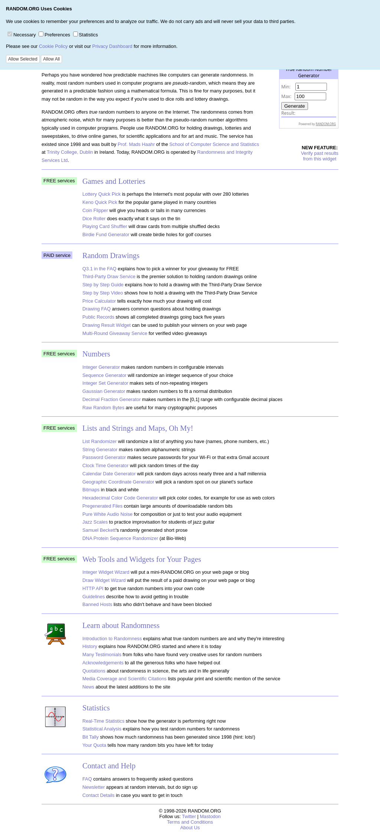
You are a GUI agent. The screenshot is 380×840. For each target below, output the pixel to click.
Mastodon (210, 816)
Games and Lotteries (113, 181)
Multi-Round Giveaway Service (114, 333)
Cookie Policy (53, 46)
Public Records (98, 317)
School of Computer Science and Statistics (214, 144)
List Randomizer (99, 441)
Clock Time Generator (105, 465)
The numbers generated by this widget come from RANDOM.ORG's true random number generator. (308, 109)
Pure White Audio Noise (107, 514)
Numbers (96, 354)
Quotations (93, 671)
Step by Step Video (102, 293)
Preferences (54, 35)
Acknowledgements (103, 662)
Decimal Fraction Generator (111, 399)
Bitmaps (90, 489)
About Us (190, 827)
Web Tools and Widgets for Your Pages (141, 559)
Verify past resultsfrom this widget (319, 156)
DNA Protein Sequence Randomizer (120, 538)
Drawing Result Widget (106, 325)
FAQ (87, 779)
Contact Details (98, 795)
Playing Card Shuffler (104, 226)
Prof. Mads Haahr (136, 144)
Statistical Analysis (101, 729)
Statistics (85, 35)
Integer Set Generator (105, 383)
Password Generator (104, 457)
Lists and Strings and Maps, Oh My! (137, 428)
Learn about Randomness (121, 625)
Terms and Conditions (190, 822)
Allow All (51, 59)
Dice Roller (94, 218)
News (88, 687)
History (89, 646)
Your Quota (94, 745)
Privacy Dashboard (112, 46)
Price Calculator (99, 301)
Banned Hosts (97, 604)
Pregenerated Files (102, 506)
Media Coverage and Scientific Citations (124, 678)
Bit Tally (90, 737)
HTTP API (93, 588)
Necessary (21, 35)
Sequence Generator (104, 375)
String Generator (100, 449)
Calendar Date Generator (109, 473)
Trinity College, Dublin (70, 152)
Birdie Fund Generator (106, 234)
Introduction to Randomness (112, 638)
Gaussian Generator (103, 391)
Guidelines (93, 596)
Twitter (189, 816)
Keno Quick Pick (99, 202)
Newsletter (93, 787)
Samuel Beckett (99, 530)
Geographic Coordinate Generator (118, 482)
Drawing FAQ (96, 309)
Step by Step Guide (103, 284)
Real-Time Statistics (103, 721)
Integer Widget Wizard (106, 572)
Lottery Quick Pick (101, 194)
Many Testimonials (101, 654)
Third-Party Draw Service (108, 276)
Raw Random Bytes (103, 407)
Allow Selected (22, 59)
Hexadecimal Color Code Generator (120, 498)
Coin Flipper (95, 210)
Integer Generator (101, 367)
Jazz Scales (95, 522)
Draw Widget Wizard (104, 580)
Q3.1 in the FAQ (99, 268)
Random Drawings (111, 255)
